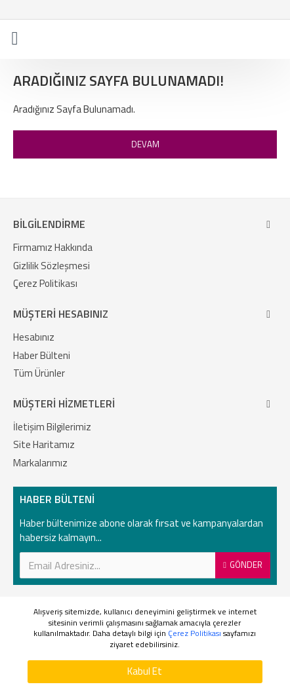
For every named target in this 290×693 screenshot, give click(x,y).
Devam (145, 144)
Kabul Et (144, 671)
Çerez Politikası (194, 633)
